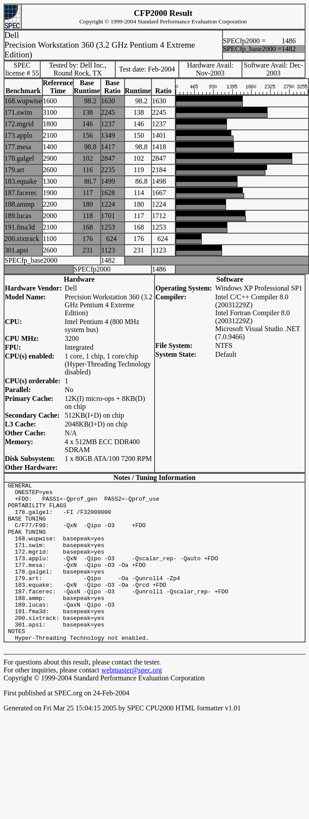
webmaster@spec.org (131, 702)
